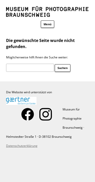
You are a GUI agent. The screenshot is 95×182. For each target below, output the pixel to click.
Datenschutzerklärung (21, 146)
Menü (47, 24)
